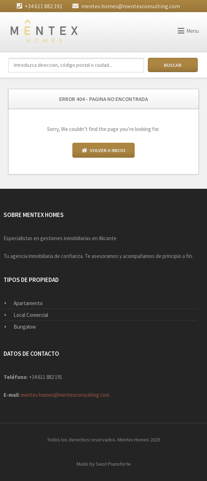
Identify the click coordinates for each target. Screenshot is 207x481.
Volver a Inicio (103, 150)
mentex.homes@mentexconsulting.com (130, 6)
